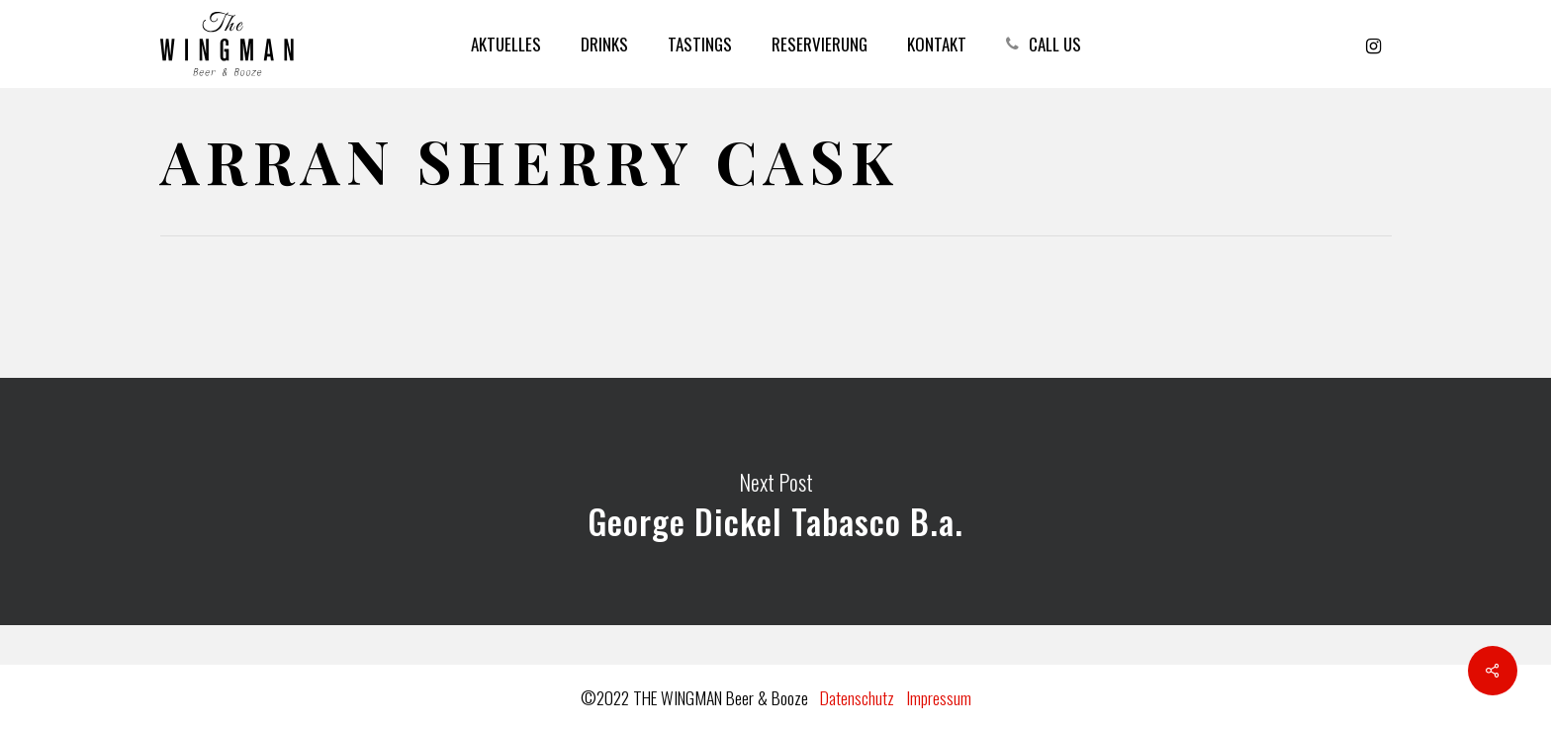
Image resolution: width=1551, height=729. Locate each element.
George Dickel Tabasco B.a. (775, 501)
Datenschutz (857, 697)
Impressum (938, 697)
